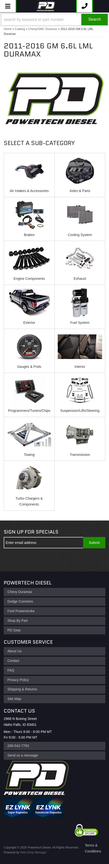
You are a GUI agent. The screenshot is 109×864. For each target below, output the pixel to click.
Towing (29, 455)
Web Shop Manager (33, 852)
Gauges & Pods (29, 367)
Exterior (29, 323)
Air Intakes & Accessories (29, 191)
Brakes (29, 235)
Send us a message (22, 755)
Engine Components (29, 279)
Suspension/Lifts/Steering (80, 411)
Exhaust (80, 279)
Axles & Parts (80, 191)
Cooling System (80, 235)
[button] (54, 19)
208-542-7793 (18, 746)
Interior (79, 367)
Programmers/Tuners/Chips (29, 411)
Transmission (80, 455)
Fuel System (80, 323)
